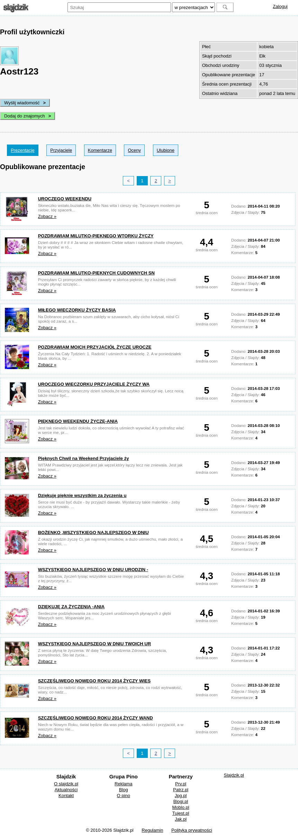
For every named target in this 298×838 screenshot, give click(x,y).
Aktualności (66, 789)
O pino (123, 795)
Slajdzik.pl (234, 775)
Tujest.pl (180, 813)
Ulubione (165, 150)
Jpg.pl (181, 795)
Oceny (134, 150)
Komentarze (100, 150)
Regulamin (152, 830)
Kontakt (66, 795)
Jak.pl (181, 819)
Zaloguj (280, 6)
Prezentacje (23, 150)
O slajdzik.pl (66, 783)
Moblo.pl (180, 807)
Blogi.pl (180, 801)
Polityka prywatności (191, 830)
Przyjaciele (61, 150)
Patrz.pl (180, 789)
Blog (123, 789)
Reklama (123, 783)
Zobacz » (47, 216)
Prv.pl (180, 783)
